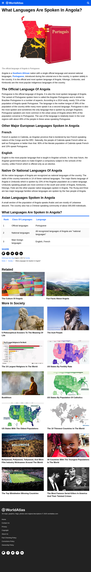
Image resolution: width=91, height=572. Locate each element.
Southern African (21, 73)
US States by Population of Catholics (64, 397)
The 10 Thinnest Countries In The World (65, 428)
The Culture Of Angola (12, 298)
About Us (5, 534)
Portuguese (18, 76)
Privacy (4, 527)
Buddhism (6, 397)
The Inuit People (54, 333)
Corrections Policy (8, 541)
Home (4, 519)
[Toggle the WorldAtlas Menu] (3, 3)
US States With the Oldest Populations (20, 428)
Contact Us (6, 523)
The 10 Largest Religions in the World (20, 366)
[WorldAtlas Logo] (15, 3)
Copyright (5, 530)
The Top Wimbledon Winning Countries (20, 493)
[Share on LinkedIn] (21, 253)
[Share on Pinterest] (16, 253)
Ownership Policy (8, 545)
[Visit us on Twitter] (13, 553)
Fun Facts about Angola (57, 298)
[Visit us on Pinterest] (17, 553)
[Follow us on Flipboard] (3, 553)
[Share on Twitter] (12, 253)
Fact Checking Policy (9, 538)
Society (27, 258)
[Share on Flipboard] (3, 253)
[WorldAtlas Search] (88, 3)
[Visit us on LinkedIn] (22, 553)
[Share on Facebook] (8, 253)
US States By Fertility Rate (59, 366)
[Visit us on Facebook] (8, 553)
